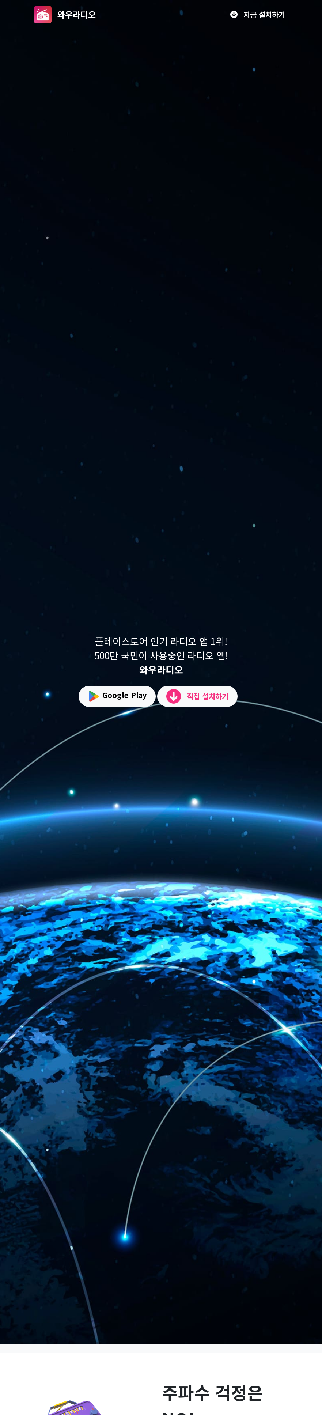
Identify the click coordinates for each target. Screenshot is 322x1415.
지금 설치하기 (257, 14)
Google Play (117, 696)
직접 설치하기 (197, 696)
